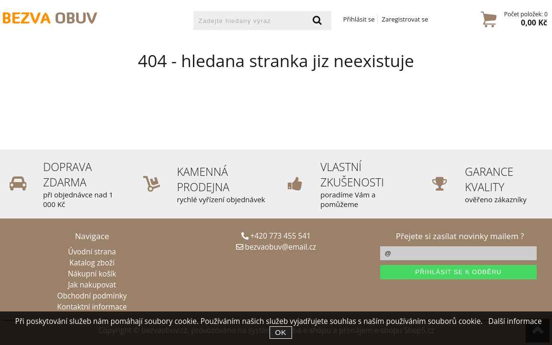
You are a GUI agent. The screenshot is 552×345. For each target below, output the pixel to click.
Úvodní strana (92, 252)
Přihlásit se (359, 19)
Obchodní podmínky (91, 296)
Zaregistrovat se (405, 19)
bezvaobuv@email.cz (276, 247)
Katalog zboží (91, 263)
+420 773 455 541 (276, 236)
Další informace (514, 321)
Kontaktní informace (92, 307)
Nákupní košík (92, 274)
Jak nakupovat (92, 285)
